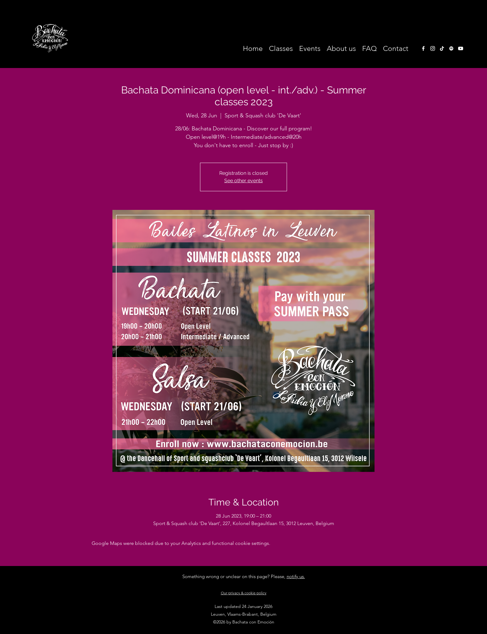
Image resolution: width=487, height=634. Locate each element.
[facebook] (423, 48)
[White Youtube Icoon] (460, 48)
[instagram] (433, 48)
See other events (243, 180)
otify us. (297, 576)
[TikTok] (442, 48)
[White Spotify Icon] (451, 48)
